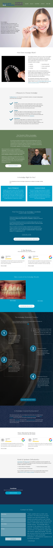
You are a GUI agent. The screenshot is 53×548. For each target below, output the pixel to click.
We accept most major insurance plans (29, 401)
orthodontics (32, 115)
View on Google (3, 265)
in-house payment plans (31, 405)
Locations (37, 3)
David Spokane (17, 447)
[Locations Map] (39, 475)
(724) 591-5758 (26, 234)
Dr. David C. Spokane (16, 146)
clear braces (43, 198)
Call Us (31, 3)
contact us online (19, 230)
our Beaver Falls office (31, 229)
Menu (48, 4)
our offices (10, 351)
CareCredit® (17, 405)
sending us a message (22, 457)
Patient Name (3, 498)
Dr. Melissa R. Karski (26, 146)
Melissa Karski (24, 447)
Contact (43, 3)
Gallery (26, 3)
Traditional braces (13, 97)
